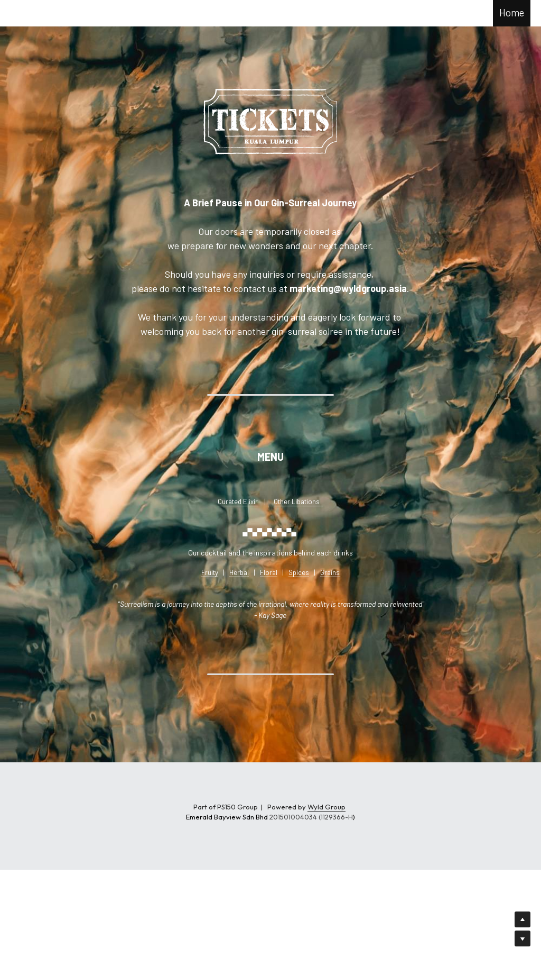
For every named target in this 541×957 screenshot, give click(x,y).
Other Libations (297, 501)
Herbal (239, 572)
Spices (298, 572)
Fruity (209, 572)
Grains (330, 572)
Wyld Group (326, 807)
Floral (268, 572)
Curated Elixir (238, 501)
